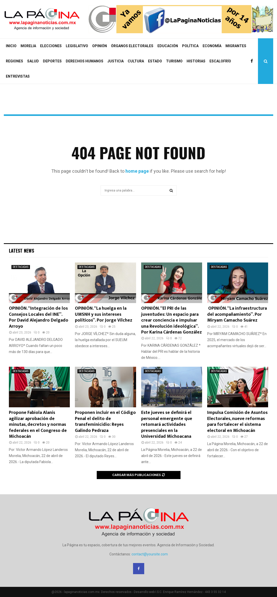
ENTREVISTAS (18, 76)
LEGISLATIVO (77, 46)
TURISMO (174, 61)
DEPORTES (52, 61)
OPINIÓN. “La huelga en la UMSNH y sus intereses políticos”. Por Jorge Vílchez (103, 314)
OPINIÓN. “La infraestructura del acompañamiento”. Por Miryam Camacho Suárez (237, 314)
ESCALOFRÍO (220, 61)
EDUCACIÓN (167, 46)
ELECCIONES (51, 46)
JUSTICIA (115, 61)
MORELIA (28, 46)
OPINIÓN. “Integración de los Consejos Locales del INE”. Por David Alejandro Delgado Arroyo (38, 317)
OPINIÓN (99, 46)
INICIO (11, 46)
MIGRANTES (235, 46)
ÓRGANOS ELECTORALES (132, 46)
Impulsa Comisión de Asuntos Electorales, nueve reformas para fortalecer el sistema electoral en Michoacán (237, 421)
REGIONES (14, 61)
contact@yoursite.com (150, 554)
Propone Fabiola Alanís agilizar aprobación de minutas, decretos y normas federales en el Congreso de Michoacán (38, 424)
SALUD (33, 61)
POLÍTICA (190, 46)
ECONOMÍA (212, 46)
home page (137, 171)
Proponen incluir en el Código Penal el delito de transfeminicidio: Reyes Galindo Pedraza (105, 421)
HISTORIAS (196, 61)
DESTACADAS (21, 267)
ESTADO (155, 61)
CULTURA (136, 61)
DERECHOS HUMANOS (84, 61)
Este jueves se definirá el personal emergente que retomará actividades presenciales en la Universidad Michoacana (166, 424)
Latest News (21, 250)
